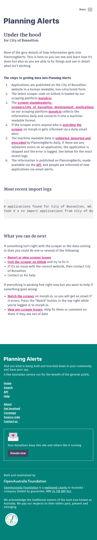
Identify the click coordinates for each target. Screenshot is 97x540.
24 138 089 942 (61, 491)
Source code (12, 417)
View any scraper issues (25, 309)
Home (7, 383)
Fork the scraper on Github (27, 262)
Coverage (10, 413)
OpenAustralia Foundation (21, 487)
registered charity (55, 487)
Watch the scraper (21, 296)
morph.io (44, 98)
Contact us (11, 421)
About (8, 404)
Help (7, 396)
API (38, 165)
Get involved (12, 408)
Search (8, 387)
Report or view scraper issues (29, 257)
